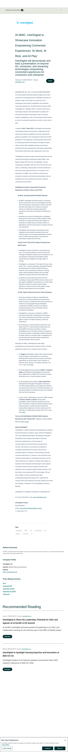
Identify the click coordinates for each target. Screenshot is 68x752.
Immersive (25, 533)
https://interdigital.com (10, 572)
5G (31, 530)
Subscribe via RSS (8, 589)
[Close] (65, 741)
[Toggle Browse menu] (61, 10)
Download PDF (7, 586)
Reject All (59, 749)
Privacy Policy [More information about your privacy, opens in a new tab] (5, 745)
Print (4, 583)
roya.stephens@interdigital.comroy (30, 508)
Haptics (18, 533)
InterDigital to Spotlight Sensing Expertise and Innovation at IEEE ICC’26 (31, 654)
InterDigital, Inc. (20, 82)
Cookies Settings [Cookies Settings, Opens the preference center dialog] (6, 749)
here (32, 365)
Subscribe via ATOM (9, 591)
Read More (7, 636)
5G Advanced (38, 530)
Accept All (47, 749)
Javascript (6, 594)
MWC (26, 530)
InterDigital (18, 530)
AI (31, 533)
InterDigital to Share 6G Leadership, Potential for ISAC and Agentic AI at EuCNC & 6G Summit (30, 621)
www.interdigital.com (39, 497)
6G (45, 530)
